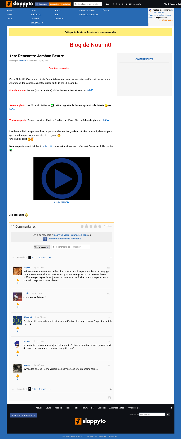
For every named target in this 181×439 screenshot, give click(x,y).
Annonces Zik (133, 408)
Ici (88, 90)
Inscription (65, 4)
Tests (9, 18)
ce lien (45, 146)
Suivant (42, 257)
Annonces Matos (87, 10)
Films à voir (113, 436)
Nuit (107, 4)
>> (50, 257)
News (9, 14)
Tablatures (36, 14)
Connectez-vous (79, 235)
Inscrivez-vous (61, 235)
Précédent (22, 257)
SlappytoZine (37, 23)
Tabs (76, 408)
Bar (56, 14)
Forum (58, 10)
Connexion (43, 4)
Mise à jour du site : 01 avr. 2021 (73, 436)
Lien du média (60, 202)
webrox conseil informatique (96, 436)
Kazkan (156, 10)
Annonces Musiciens (88, 14)
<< (13, 257)
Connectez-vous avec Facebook (62, 238)
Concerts (59, 18)
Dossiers (35, 18)
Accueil (10, 10)
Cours (34, 10)
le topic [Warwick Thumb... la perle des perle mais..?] (160, 14)
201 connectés (135, 4)
